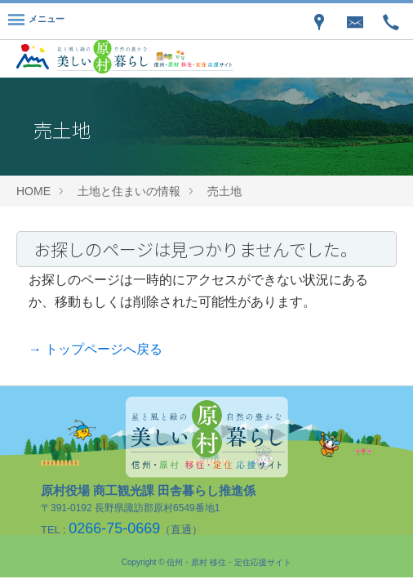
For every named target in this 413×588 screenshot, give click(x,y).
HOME (33, 191)
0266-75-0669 (114, 528)
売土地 (224, 191)
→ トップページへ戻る (95, 349)
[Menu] (36, 21)
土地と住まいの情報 (129, 191)
